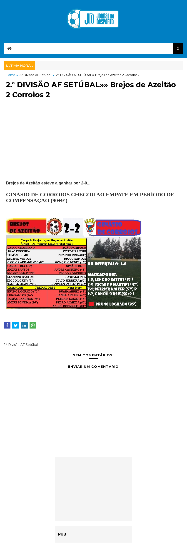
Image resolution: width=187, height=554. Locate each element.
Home (10, 75)
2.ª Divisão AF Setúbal (35, 75)
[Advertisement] (93, 148)
